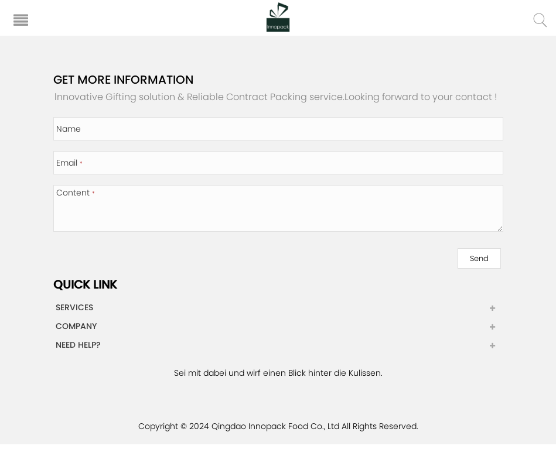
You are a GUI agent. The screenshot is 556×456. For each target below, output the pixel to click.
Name (68, 129)
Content (75, 192)
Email (69, 163)
